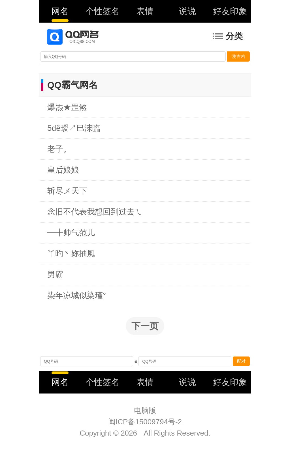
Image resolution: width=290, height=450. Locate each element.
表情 (145, 11)
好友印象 (230, 11)
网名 (60, 11)
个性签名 (103, 11)
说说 (187, 11)
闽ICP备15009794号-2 (145, 422)
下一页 (145, 326)
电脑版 (145, 410)
